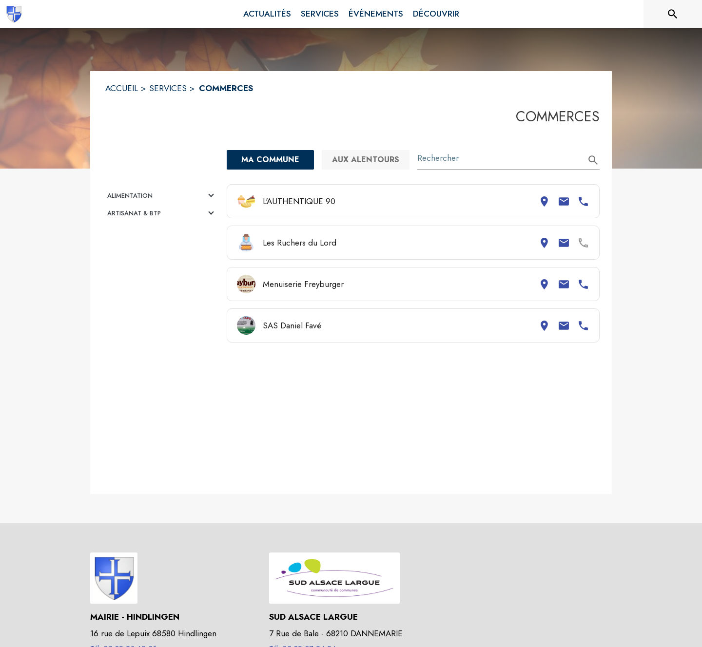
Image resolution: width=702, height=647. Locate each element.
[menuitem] (267, 14)
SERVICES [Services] (168, 88)
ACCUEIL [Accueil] (121, 88)
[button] (162, 196)
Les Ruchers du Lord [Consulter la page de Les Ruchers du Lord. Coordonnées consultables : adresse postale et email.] (299, 242)
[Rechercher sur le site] (672, 14)
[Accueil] (14, 14)
